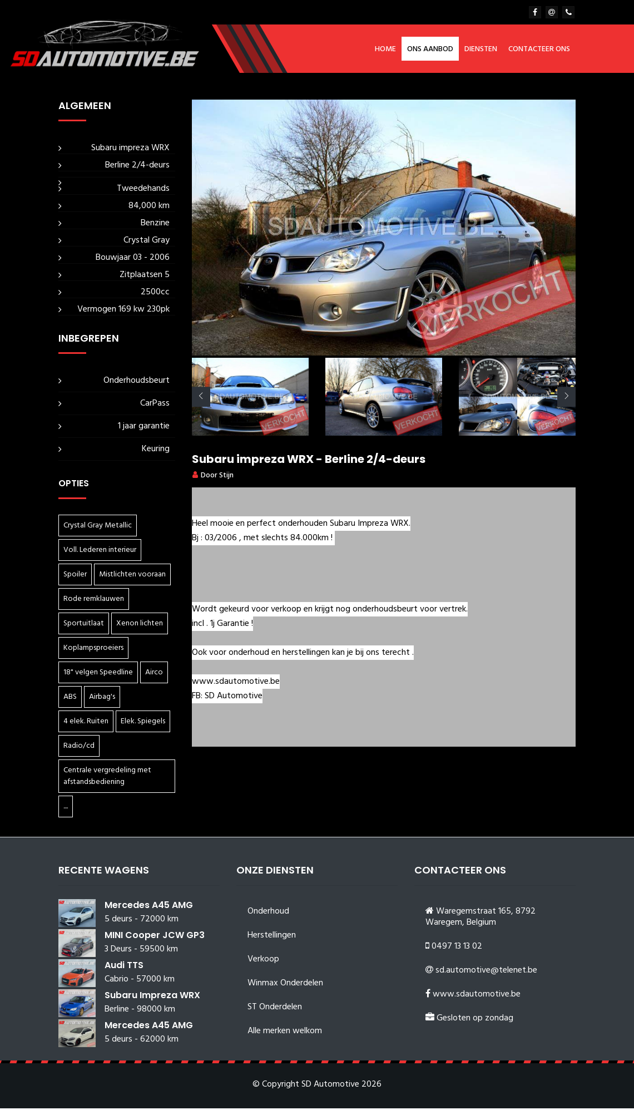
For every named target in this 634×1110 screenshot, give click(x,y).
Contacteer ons (539, 49)
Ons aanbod (430, 49)
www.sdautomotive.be (477, 996)
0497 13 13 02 (457, 948)
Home (385, 49)
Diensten (480, 49)
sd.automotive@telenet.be (486, 972)
